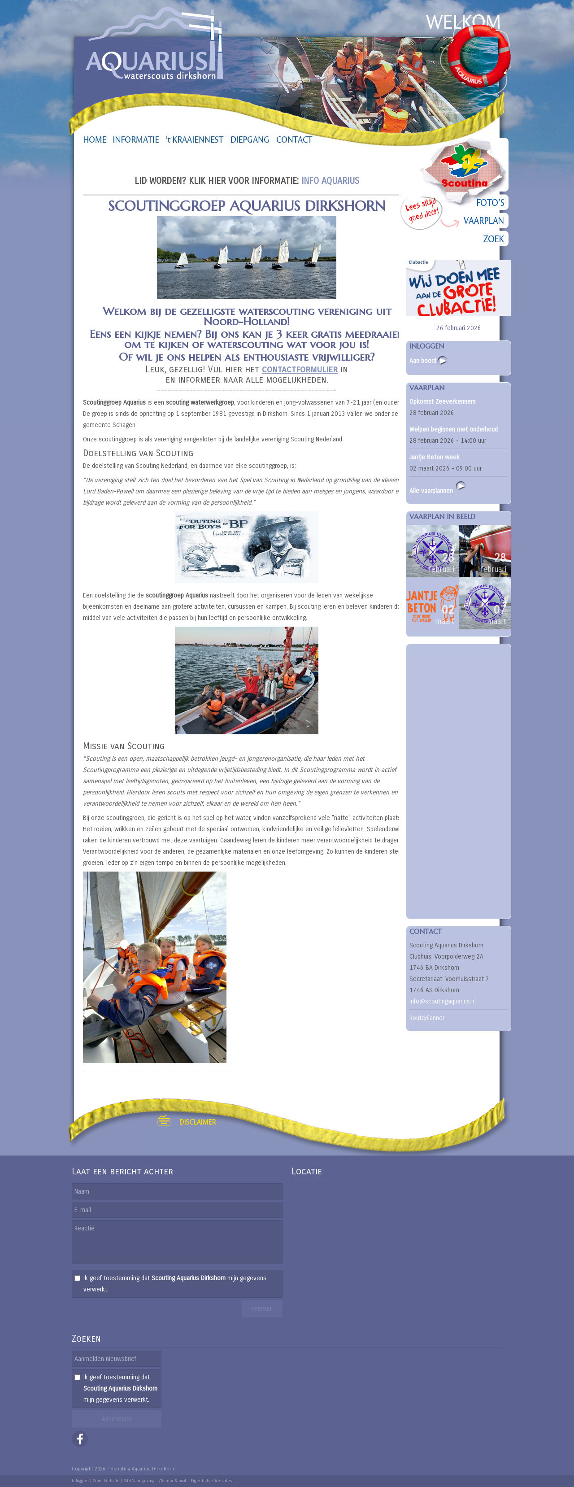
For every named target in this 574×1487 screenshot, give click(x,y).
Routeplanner (426, 1018)
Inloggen (80, 1480)
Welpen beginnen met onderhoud (453, 429)
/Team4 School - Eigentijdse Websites (195, 1480)
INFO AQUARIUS (330, 181)
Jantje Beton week (434, 457)
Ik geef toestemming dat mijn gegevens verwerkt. (174, 1283)
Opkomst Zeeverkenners (442, 402)
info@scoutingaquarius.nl (442, 1001)
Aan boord (422, 361)
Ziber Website (106, 1480)
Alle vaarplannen (438, 487)
